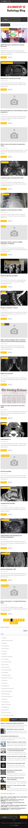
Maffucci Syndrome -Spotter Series (16, 742)
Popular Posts (5, 719)
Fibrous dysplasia (5, 648)
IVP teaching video (5, 685)
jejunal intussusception (6, 712)
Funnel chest (4, 651)
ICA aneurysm (4, 680)
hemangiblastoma (5, 707)
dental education (13, 29)
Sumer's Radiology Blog (15, 823)
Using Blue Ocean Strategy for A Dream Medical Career (12, 802)
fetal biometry (4, 699)
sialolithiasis (3, 423)
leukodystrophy (12, 162)
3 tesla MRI (4, 637)
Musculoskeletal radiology (19, 62)
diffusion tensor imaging (7, 691)
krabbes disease (4, 162)
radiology (3, 226)
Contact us (24, 817)
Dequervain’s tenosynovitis (7, 62)
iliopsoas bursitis (5, 709)
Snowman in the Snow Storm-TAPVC (11, 210)
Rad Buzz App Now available (9, 276)
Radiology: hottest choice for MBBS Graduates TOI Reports (11, 242)
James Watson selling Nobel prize (9, 736)
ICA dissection (4, 683)
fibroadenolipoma (5, 701)
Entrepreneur (4, 643)
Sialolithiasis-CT (6, 439)
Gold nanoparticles (6, 667)
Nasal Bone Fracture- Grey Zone (15, 729)
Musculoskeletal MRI (13, 357)
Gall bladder (4, 653)
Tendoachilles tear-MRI (8, 503)
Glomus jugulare (5, 659)
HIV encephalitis (5, 672)
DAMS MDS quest (5, 29)
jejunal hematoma (13, 519)
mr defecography (5, 455)
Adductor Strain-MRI (7, 373)
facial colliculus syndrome (7, 696)
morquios (3, 292)
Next (16, 622)
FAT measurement (5, 645)
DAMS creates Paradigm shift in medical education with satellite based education (13, 340)
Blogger (16, 825)
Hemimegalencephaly (6, 675)
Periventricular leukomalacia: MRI (16, 763)
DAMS (2, 324)
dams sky (7, 324)
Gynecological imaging (6, 669)
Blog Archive (23, 719)
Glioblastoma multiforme (7, 656)
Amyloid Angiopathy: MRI (8, 569)
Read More (4, 57)
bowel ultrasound (5, 519)
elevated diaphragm (6, 693)
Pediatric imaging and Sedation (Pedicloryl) (12, 723)
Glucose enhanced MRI (6, 661)
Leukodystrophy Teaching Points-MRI (12, 178)
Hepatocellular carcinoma (7, 677)
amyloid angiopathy (5, 553)
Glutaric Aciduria (5, 664)
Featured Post (14, 719)
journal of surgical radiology (8, 715)
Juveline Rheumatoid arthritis (7, 688)
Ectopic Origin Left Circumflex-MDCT (16, 756)
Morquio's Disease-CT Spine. (9, 308)
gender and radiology (6, 704)
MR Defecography (6, 471)
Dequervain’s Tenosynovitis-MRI (10, 78)
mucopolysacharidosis (11, 292)
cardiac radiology (5, 194)
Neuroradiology (14, 553)
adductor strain (4, 357)
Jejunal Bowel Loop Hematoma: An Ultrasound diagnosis (11, 536)
